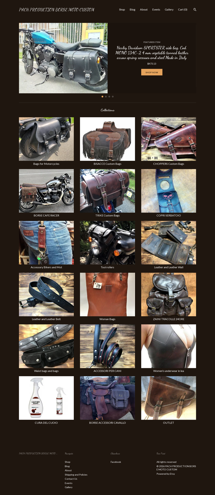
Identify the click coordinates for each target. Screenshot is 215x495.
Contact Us (71, 478)
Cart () (182, 9)
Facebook (116, 461)
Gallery (169, 9)
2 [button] (106, 96)
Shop (122, 9)
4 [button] (113, 96)
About (144, 9)
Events (156, 9)
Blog (132, 9)
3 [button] (109, 96)
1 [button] (102, 96)
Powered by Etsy (166, 473)
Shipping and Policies (76, 474)
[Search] (195, 10)
